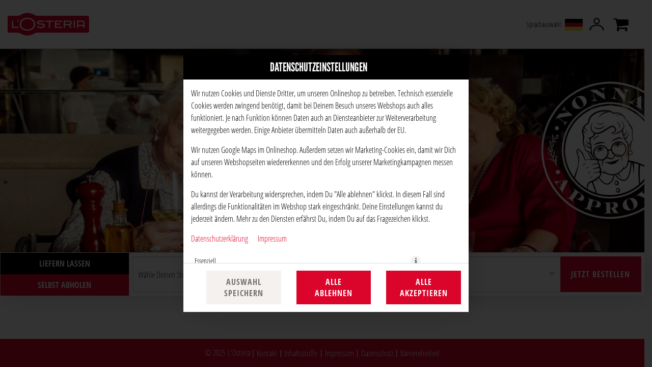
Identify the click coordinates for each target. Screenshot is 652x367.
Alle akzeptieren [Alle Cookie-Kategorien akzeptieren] (424, 287)
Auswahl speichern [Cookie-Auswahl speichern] (243, 287)
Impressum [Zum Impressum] (272, 238)
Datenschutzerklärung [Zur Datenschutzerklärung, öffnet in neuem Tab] (219, 238)
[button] (416, 261)
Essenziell (205, 261)
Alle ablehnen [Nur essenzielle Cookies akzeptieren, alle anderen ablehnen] (333, 287)
